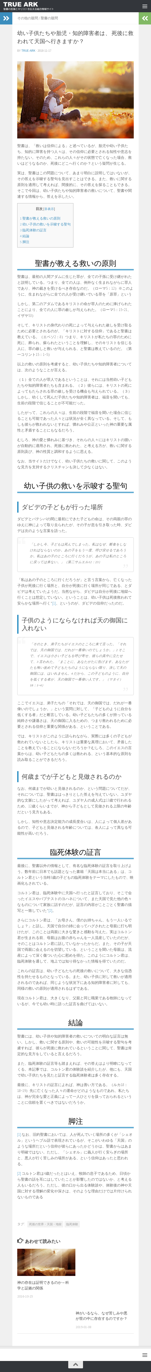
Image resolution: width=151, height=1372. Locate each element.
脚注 (24, 242)
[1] (54, 603)
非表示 (49, 209)
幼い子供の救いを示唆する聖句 (45, 224)
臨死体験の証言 (33, 230)
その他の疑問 (27, 18)
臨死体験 (72, 1224)
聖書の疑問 (49, 18)
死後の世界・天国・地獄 (45, 1224)
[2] (50, 910)
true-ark (28, 51)
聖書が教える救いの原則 (40, 218)
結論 (24, 236)
